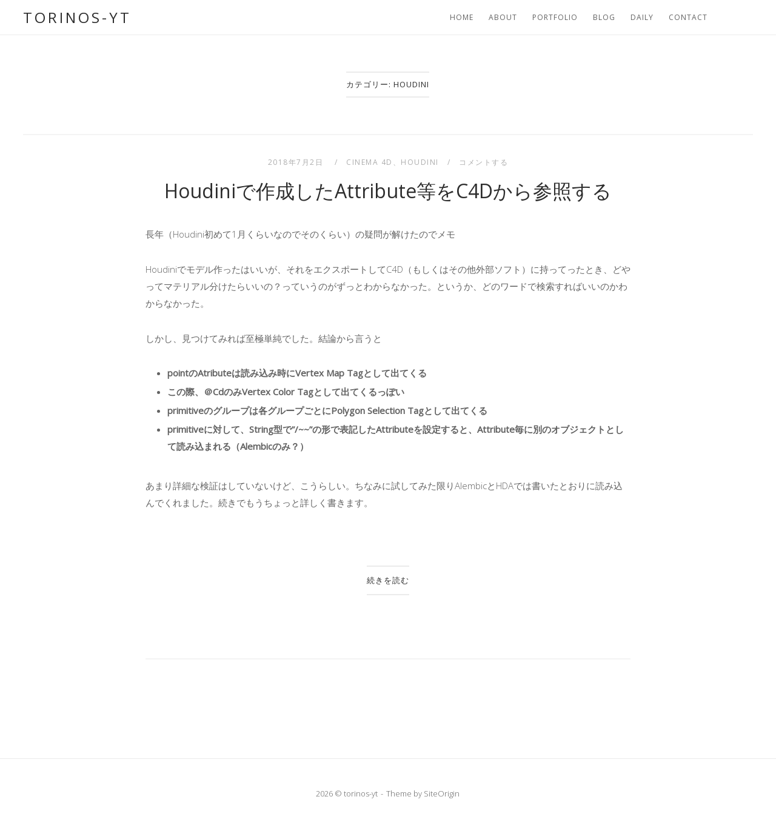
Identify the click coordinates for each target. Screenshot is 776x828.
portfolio (555, 17)
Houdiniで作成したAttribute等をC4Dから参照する (388, 191)
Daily (642, 17)
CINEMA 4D (369, 162)
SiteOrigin (442, 793)
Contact (688, 17)
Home (461, 17)
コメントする (483, 162)
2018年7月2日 (297, 162)
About (503, 17)
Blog (604, 17)
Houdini (420, 162)
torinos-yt (77, 17)
